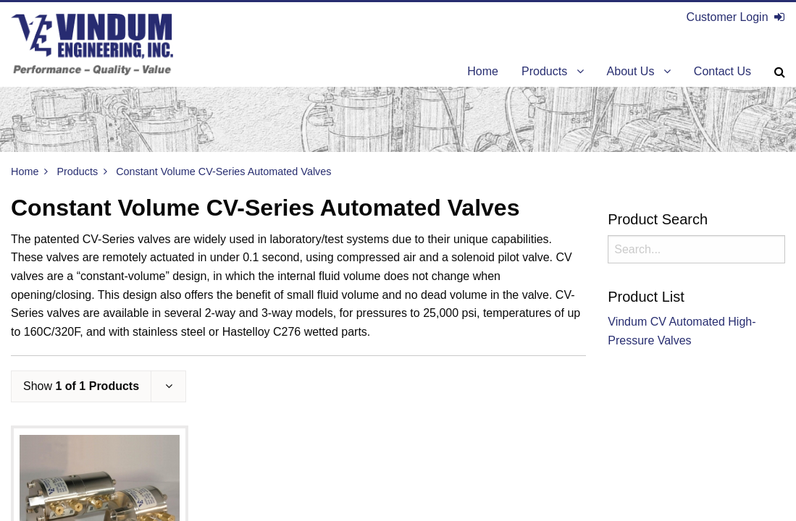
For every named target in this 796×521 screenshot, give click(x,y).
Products (77, 171)
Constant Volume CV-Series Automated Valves (223, 171)
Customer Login (735, 17)
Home (24, 171)
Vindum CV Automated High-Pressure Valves (681, 331)
